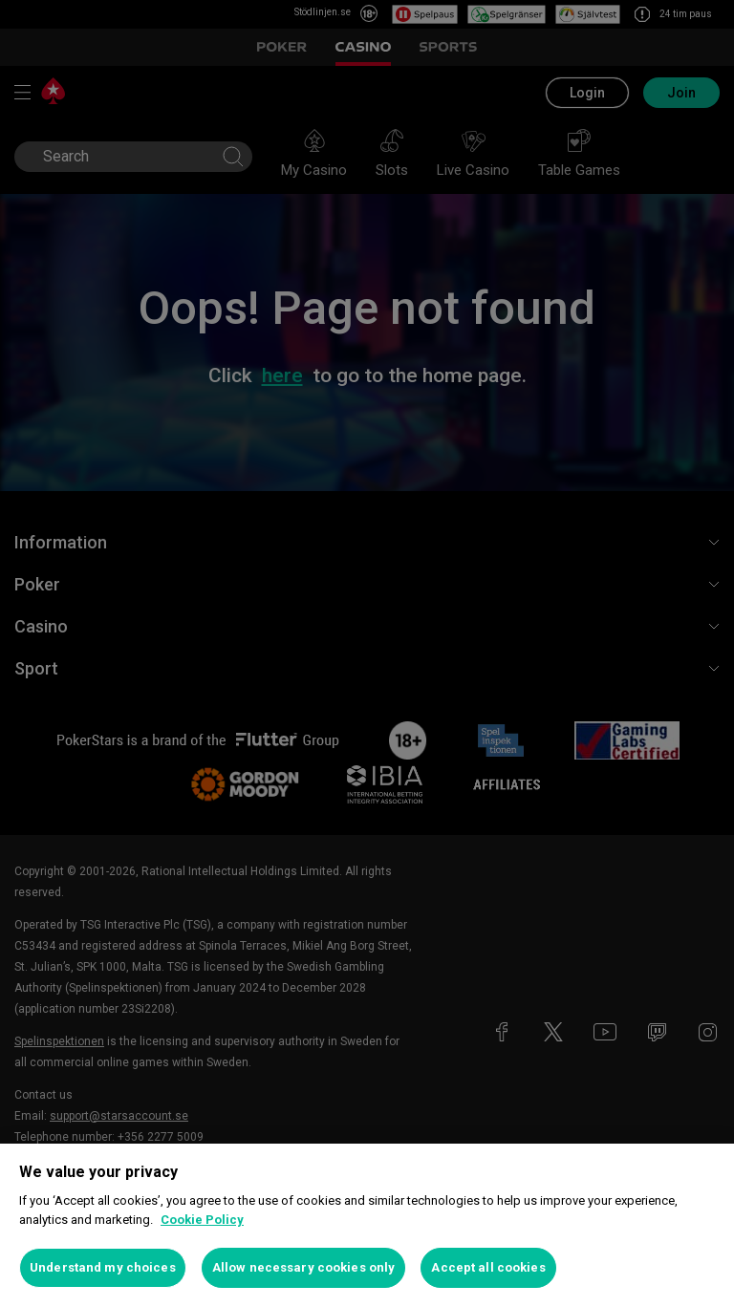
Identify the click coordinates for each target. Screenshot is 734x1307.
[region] (367, 1225)
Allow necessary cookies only (304, 1267)
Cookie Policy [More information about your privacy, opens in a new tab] (202, 1219)
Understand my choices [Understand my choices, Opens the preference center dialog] (103, 1267)
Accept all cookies (488, 1267)
